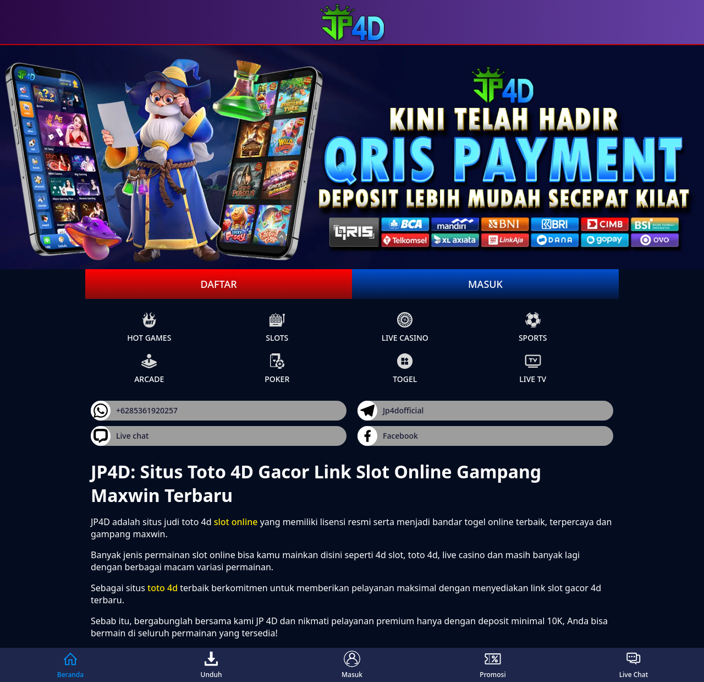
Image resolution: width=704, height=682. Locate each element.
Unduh (211, 665)
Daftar (218, 284)
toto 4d (162, 588)
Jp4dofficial (391, 411)
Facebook (388, 436)
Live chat (119, 436)
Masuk (485, 284)
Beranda (70, 665)
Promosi (492, 665)
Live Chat (633, 665)
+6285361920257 (134, 411)
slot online (236, 522)
